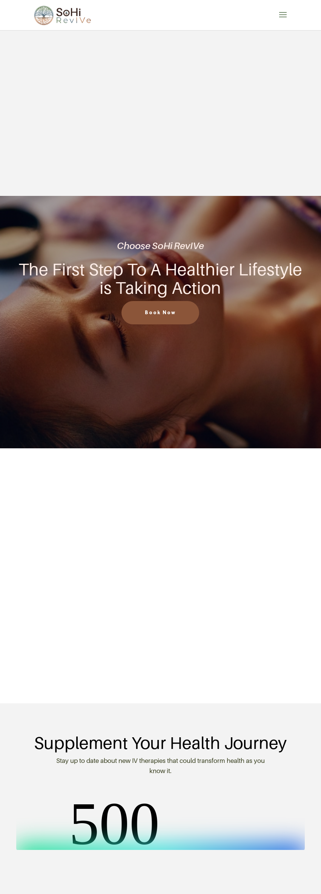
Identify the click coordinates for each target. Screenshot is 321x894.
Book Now (160, 313)
